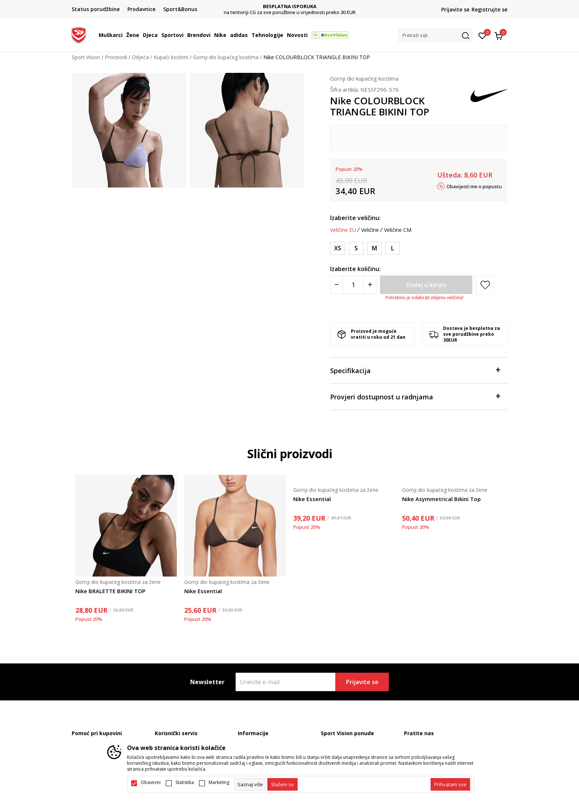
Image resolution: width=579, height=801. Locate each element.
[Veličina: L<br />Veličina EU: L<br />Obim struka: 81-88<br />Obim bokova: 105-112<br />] (392, 248)
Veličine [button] (370, 230)
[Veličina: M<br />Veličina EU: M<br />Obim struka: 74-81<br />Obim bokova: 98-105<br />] (374, 248)
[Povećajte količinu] (369, 285)
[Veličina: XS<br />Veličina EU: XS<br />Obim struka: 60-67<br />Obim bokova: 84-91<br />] (337, 248)
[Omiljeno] (482, 35)
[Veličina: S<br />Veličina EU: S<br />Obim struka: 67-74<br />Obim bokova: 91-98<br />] (356, 248)
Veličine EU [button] (343, 230)
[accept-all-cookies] (450, 784)
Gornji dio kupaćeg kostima (225, 57)
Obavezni (151, 782)
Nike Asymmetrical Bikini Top (441, 499)
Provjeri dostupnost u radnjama (415, 396)
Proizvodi (116, 57)
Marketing (219, 782)
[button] (435, 35)
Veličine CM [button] (397, 230)
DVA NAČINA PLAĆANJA (290, 6)
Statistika (184, 782)
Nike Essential (203, 591)
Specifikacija (415, 370)
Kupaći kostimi (171, 57)
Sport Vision (86, 57)
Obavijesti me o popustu (474, 186)
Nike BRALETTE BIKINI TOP (110, 591)
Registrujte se (489, 9)
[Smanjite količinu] (336, 285)
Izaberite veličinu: (355, 217)
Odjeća (140, 57)
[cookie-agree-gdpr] (282, 784)
